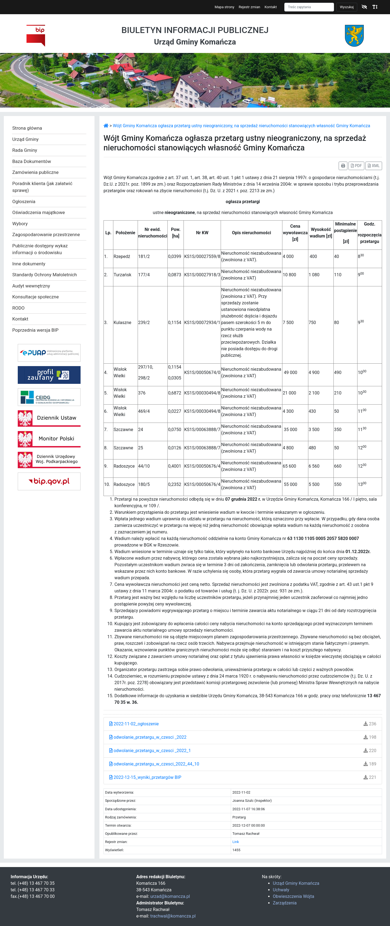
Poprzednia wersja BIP (35, 330)
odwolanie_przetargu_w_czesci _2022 (148, 737)
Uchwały (281, 889)
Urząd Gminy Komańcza (296, 883)
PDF (356, 166)
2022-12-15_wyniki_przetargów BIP (145, 777)
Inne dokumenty (28, 263)
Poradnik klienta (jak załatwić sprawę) (42, 187)
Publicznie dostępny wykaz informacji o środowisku (40, 249)
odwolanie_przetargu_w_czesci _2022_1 (150, 750)
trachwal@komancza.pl (173, 916)
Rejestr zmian (249, 7)
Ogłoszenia (23, 201)
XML (374, 166)
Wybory (20, 223)
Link (235, 842)
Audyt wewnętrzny (31, 286)
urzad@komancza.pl (170, 896)
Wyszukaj (347, 7)
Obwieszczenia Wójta (293, 896)
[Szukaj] (309, 7)
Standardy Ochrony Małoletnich (44, 274)
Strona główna (27, 128)
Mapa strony (224, 7)
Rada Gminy (24, 150)
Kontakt (271, 7)
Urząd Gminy (25, 139)
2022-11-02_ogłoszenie (134, 723)
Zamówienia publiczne (35, 172)
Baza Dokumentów (31, 161)
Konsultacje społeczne (35, 296)
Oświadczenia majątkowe (38, 212)
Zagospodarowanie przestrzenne (46, 234)
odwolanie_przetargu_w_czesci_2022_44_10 (154, 764)
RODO (18, 308)
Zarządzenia (285, 903)
